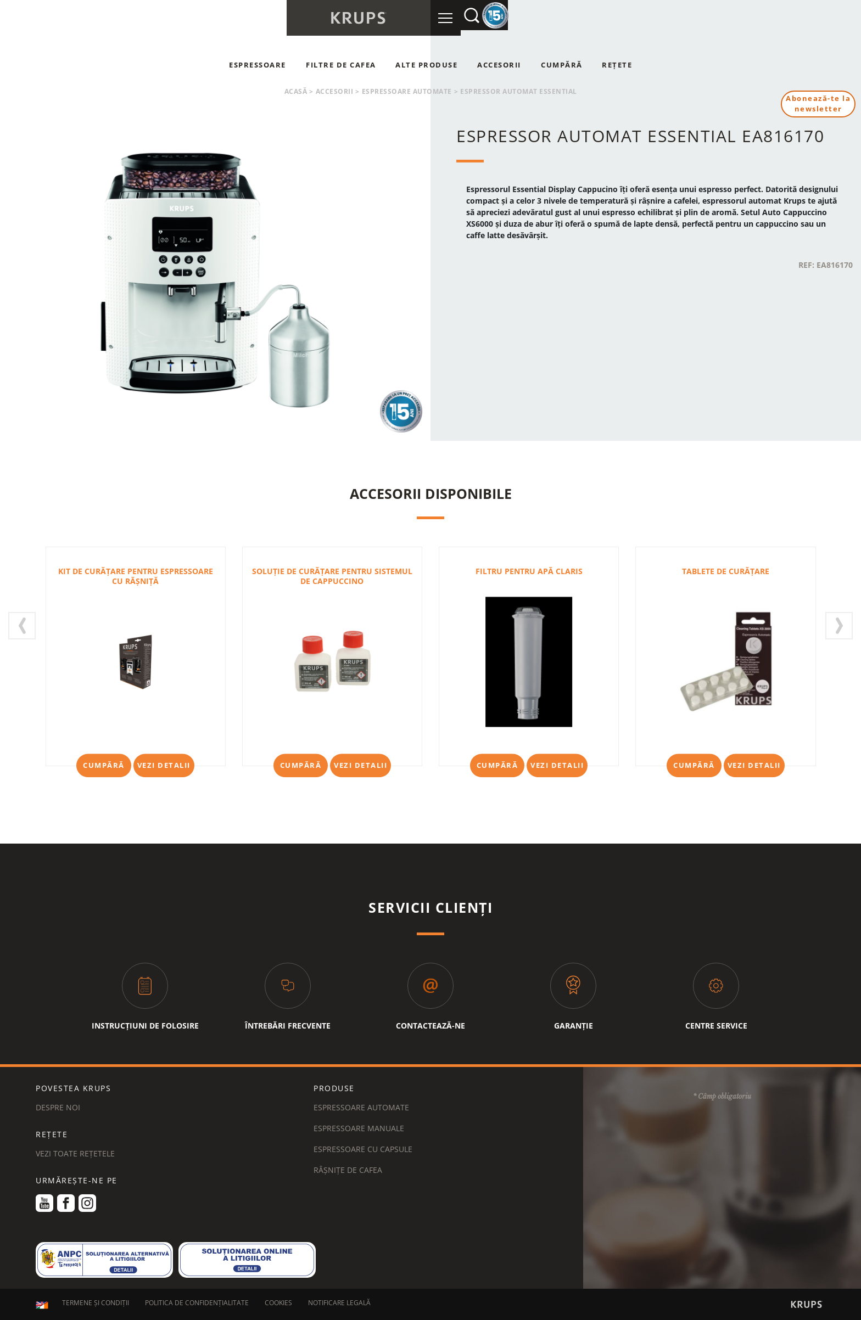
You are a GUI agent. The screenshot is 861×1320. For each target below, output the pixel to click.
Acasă (296, 91)
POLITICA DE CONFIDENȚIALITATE (197, 1305)
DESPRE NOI (58, 1107)
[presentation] (22, 625)
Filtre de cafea (341, 65)
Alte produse (426, 65)
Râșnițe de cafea (348, 1170)
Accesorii (499, 65)
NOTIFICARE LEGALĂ (339, 1305)
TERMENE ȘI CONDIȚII (95, 1305)
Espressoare (257, 65)
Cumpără (562, 65)
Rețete (617, 65)
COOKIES (278, 1305)
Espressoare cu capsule (363, 1149)
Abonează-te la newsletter (816, 105)
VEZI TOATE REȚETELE (75, 1153)
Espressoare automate (407, 91)
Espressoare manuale (359, 1128)
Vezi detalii (164, 765)
